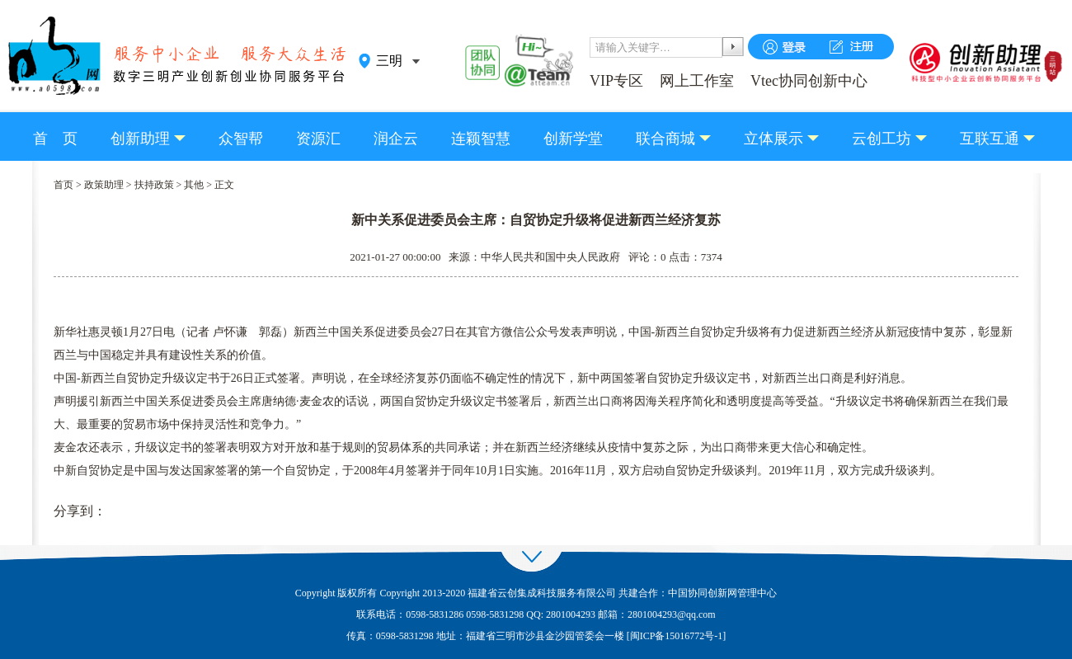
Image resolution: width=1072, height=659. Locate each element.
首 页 (55, 138)
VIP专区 (616, 81)
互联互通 (989, 138)
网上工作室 (697, 81)
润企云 (396, 138)
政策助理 (104, 185)
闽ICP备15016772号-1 (676, 636)
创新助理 (140, 138)
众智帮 (241, 138)
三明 (389, 61)
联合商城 (665, 138)
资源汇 (318, 138)
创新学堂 (573, 138)
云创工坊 (881, 138)
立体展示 (773, 138)
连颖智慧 (480, 138)
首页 (63, 185)
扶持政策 (154, 185)
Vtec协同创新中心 (808, 81)
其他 (194, 185)
